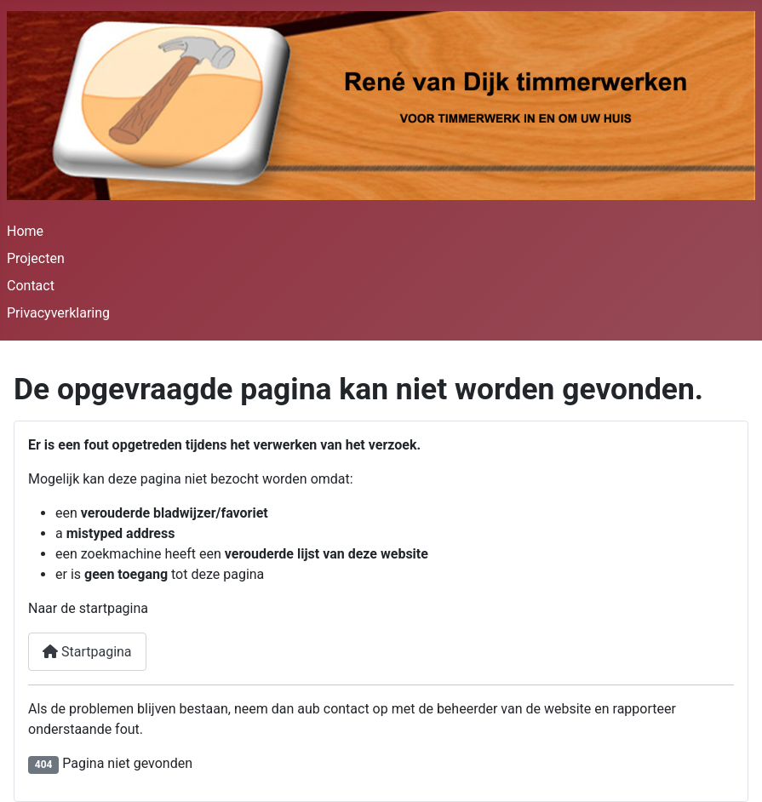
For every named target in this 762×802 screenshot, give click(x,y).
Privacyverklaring (58, 313)
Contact (30, 286)
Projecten (36, 258)
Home (25, 231)
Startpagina (87, 652)
